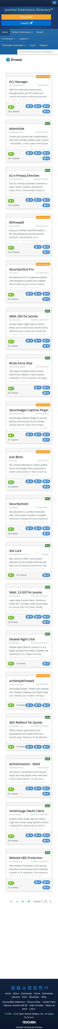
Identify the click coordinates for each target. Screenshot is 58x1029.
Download (26, 17)
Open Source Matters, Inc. (31, 1014)
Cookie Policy (49, 1002)
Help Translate (36, 1005)
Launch (26, 23)
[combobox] (37, 51)
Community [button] (8, 39)
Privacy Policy (33, 1002)
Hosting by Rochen (29, 1027)
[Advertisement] (29, 944)
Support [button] (24, 39)
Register (44, 45)
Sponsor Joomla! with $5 (15, 1005)
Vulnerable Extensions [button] (14, 45)
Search (40, 32)
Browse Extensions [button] (22, 32)
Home (5, 32)
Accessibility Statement (13, 1002)
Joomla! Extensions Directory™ (29, 9)
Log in (33, 45)
